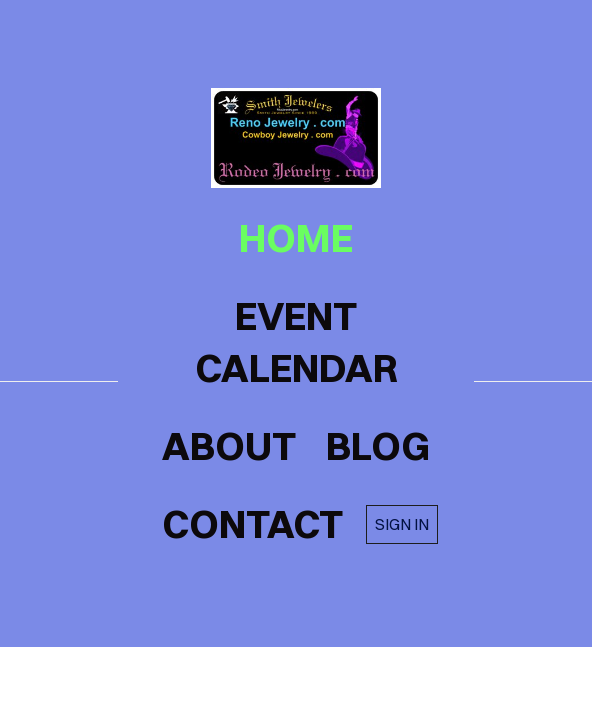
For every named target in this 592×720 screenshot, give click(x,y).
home (296, 238)
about (229, 446)
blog (378, 446)
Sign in (402, 524)
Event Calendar (296, 342)
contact (252, 524)
